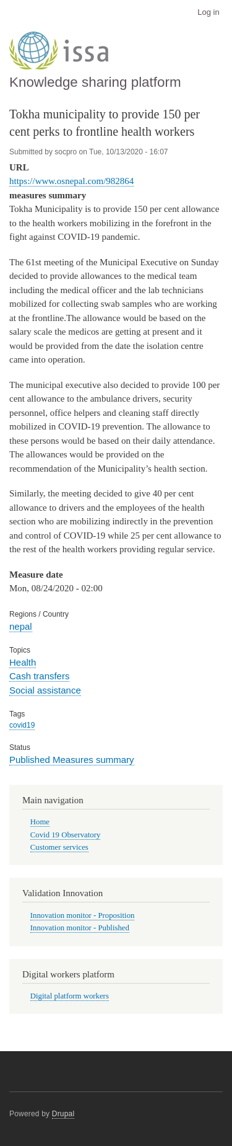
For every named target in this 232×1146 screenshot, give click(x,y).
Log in (208, 12)
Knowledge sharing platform (95, 82)
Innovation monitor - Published (79, 927)
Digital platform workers (69, 996)
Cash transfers (39, 676)
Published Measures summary (71, 759)
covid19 (22, 725)
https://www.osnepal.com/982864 (71, 181)
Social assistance (45, 690)
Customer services (59, 847)
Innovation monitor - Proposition (82, 915)
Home (39, 822)
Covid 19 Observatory (65, 835)
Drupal (63, 1113)
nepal (20, 626)
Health (22, 662)
